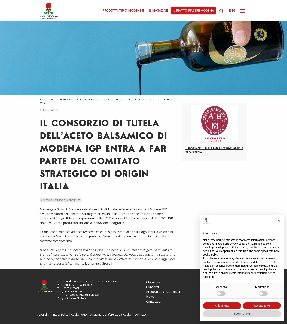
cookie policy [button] (210, 254)
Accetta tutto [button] (262, 305)
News (52, 99)
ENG (232, 10)
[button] (279, 221)
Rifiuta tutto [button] (222, 305)
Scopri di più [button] (242, 313)
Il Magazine (158, 10)
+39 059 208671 (70, 288)
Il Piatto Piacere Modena (193, 10)
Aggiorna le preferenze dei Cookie (111, 314)
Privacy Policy (60, 314)
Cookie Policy (79, 314)
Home (43, 99)
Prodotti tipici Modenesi (123, 10)
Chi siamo (153, 282)
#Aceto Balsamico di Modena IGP (60, 200)
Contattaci (153, 301)
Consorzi (152, 287)
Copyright (43, 314)
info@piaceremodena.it (70, 291)
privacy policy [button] (237, 243)
